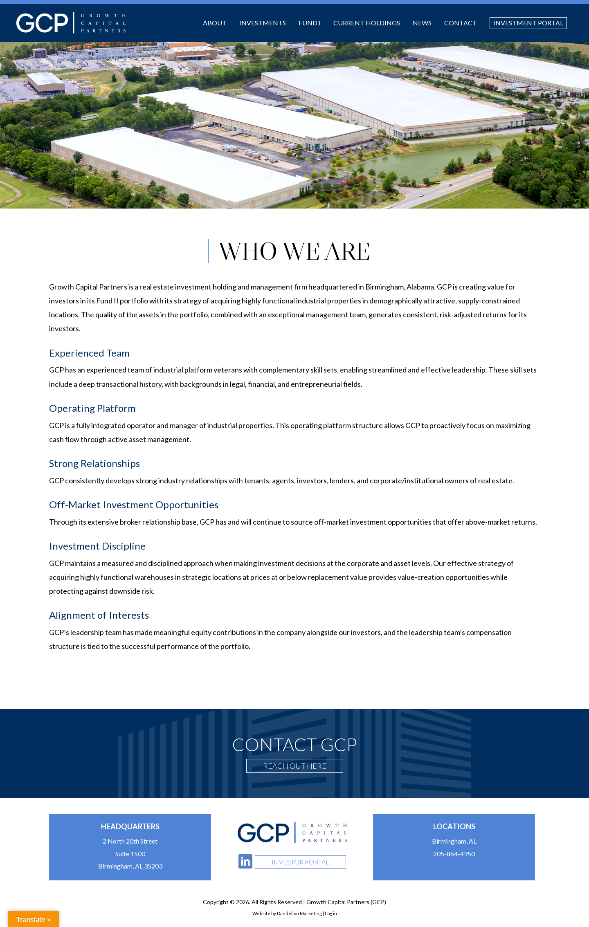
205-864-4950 (454, 853)
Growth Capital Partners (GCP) (71, 23)
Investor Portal (300, 862)
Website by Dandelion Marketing (287, 913)
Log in (331, 913)
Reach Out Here (294, 765)
